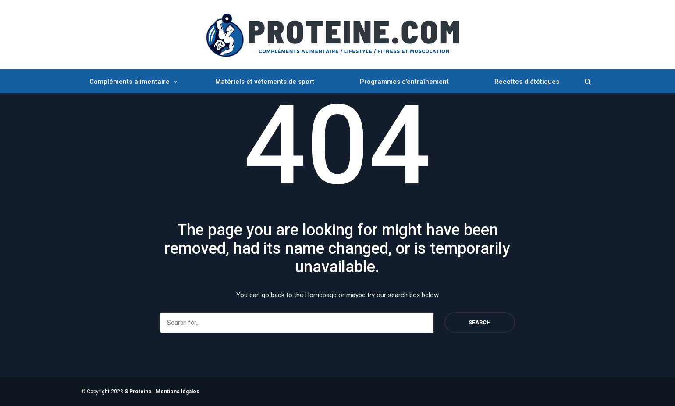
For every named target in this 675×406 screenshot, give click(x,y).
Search (480, 322)
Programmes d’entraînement (404, 82)
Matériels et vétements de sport (264, 82)
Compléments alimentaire (129, 82)
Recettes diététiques (526, 82)
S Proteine (138, 391)
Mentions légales (177, 391)
